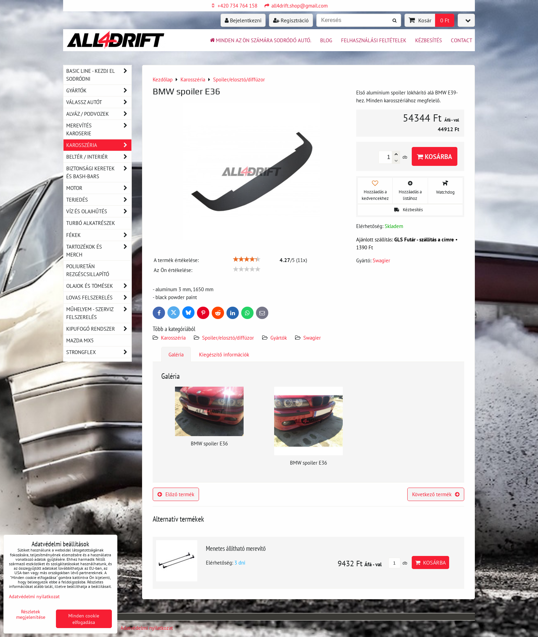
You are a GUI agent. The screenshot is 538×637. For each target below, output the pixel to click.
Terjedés (98, 199)
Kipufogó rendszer (98, 328)
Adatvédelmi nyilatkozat (146, 627)
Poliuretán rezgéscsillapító (87, 270)
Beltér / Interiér (98, 156)
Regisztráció (291, 20)
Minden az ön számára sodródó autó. (260, 40)
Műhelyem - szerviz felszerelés (98, 313)
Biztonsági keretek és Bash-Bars (98, 172)
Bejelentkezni (243, 20)
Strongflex (98, 352)
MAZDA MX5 (80, 340)
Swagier (312, 337)
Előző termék (175, 494)
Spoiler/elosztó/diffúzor (228, 337)
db (397, 563)
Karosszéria (173, 337)
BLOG (326, 40)
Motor (98, 188)
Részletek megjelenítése (30, 614)
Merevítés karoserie (98, 129)
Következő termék (435, 494)
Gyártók (278, 337)
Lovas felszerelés (98, 297)
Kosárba (434, 156)
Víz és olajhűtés (98, 211)
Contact (461, 40)
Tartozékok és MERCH (98, 250)
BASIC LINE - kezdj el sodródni (98, 74)
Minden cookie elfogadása (83, 618)
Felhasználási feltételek (373, 40)
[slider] (246, 259)
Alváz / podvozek (98, 114)
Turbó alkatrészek (90, 222)
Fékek (98, 235)
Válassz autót (98, 102)
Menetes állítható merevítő (236, 548)
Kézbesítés (428, 40)
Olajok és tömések (98, 286)
